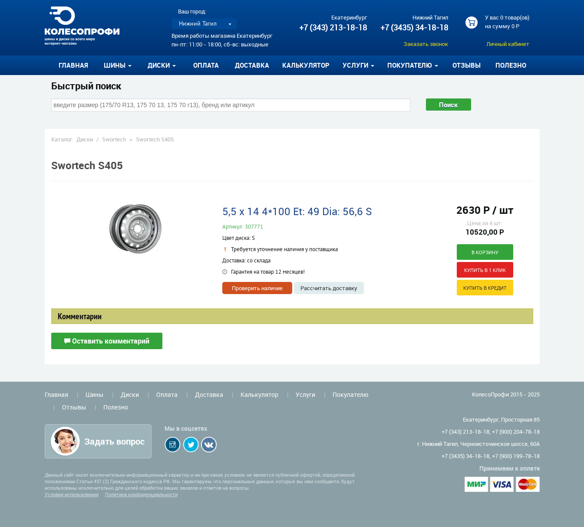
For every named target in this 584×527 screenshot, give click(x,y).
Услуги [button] (358, 65)
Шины (94, 394)
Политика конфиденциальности (141, 494)
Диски (84, 139)
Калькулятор (306, 65)
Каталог (61, 139)
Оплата (206, 65)
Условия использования (72, 494)
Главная (73, 65)
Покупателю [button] (412, 65)
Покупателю (350, 394)
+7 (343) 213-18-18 (333, 27)
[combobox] (231, 105)
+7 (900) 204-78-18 (516, 431)
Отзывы (466, 65)
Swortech (114, 139)
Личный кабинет (507, 44)
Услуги (305, 394)
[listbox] (204, 23)
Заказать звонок (425, 44)
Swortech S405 (155, 139)
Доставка (252, 65)
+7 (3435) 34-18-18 (414, 27)
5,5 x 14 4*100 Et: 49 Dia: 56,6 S (297, 211)
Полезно (510, 65)
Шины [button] (118, 65)
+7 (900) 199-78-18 (516, 456)
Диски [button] (162, 65)
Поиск (448, 104)
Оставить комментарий (106, 341)
